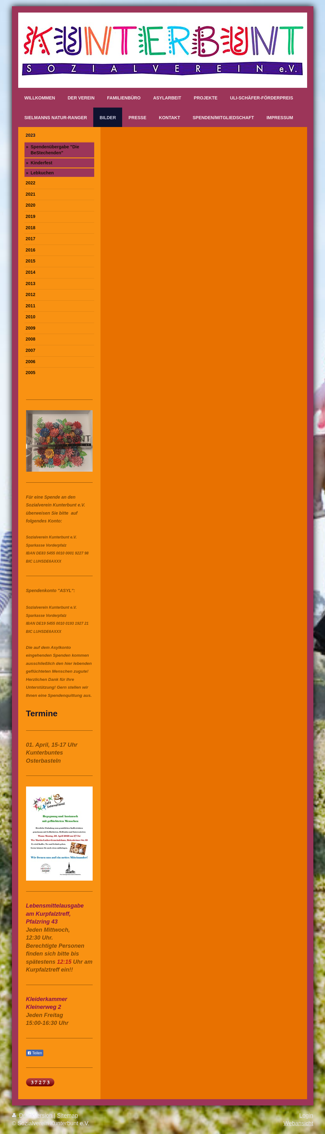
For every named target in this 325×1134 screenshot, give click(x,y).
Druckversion (33, 1115)
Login (306, 1115)
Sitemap (67, 1115)
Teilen (34, 1053)
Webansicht (298, 1123)
